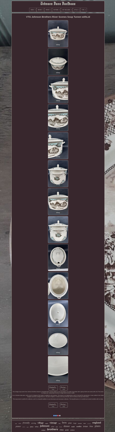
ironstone (80, 423)
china (62, 430)
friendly (26, 423)
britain (85, 426)
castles (79, 426)
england (96, 422)
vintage (53, 422)
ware (84, 423)
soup (59, 423)
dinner (67, 426)
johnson (44, 425)
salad (52, 426)
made (73, 426)
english (46, 423)
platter (18, 426)
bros (64, 422)
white (16, 423)
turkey (36, 426)
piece (31, 426)
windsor (72, 430)
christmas (89, 423)
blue (91, 426)
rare (57, 426)
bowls (60, 426)
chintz (19, 423)
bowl (27, 427)
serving (33, 423)
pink (67, 430)
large (74, 423)
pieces (24, 426)
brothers (52, 429)
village (41, 423)
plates (97, 426)
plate (70, 423)
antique (43, 430)
